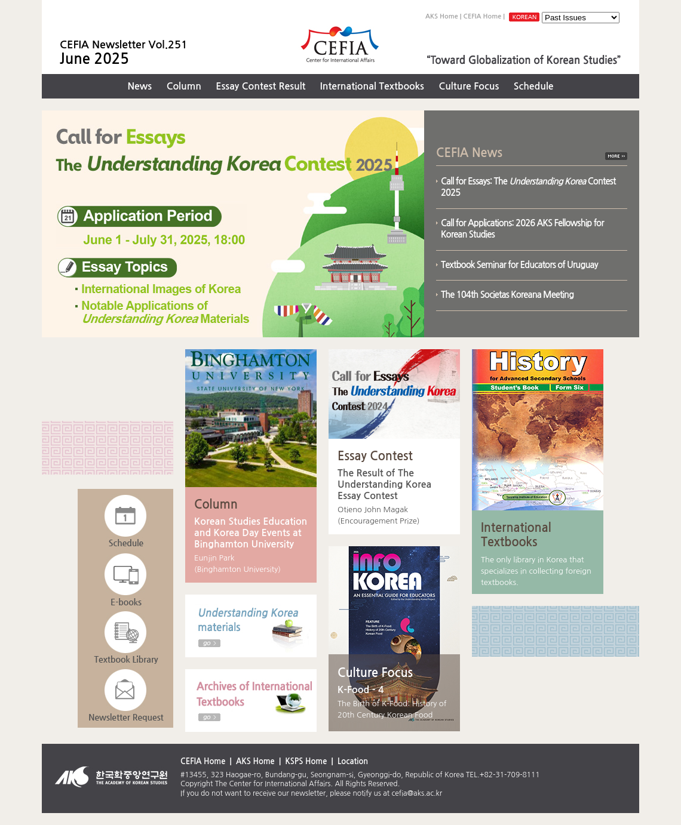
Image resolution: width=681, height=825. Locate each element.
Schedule (534, 86)
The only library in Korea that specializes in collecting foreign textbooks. (536, 571)
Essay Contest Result (260, 86)
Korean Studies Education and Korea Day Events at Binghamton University (250, 533)
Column (184, 86)
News (139, 86)
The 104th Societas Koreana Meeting (507, 294)
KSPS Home (306, 761)
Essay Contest (375, 456)
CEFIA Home (483, 16)
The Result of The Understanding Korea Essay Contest (384, 484)
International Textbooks (372, 86)
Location (353, 761)
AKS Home (441, 16)
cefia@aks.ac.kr (417, 793)
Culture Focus (468, 86)
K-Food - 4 (361, 689)
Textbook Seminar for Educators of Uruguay (519, 264)
